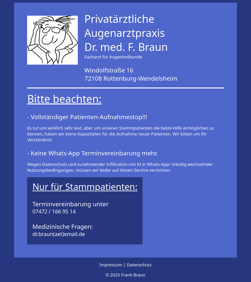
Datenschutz (139, 265)
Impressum (111, 265)
